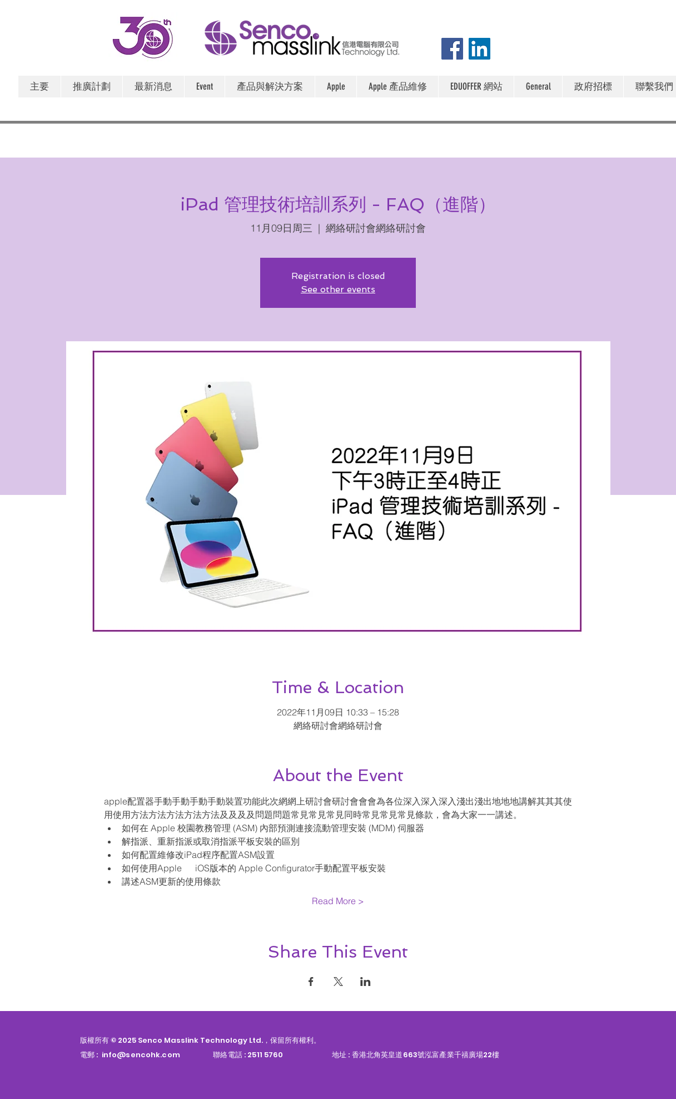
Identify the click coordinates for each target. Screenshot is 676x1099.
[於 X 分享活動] (338, 981)
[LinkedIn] (479, 49)
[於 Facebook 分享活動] (311, 981)
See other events (338, 289)
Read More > (338, 900)
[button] (335, 86)
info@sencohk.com (141, 1054)
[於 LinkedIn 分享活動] (365, 981)
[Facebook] (452, 49)
